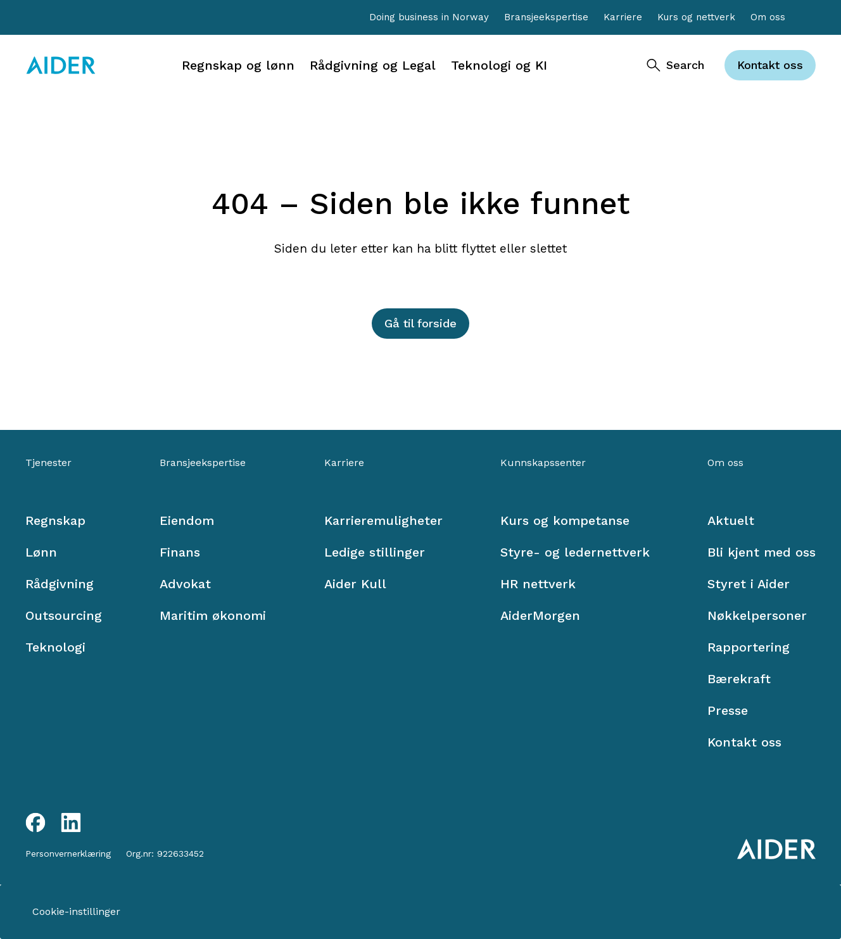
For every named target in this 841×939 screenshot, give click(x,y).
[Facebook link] (35, 822)
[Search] (675, 65)
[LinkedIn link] (71, 822)
